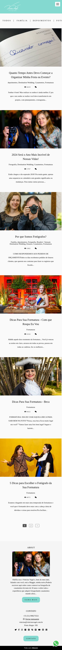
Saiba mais (31, 600)
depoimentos (42, 21)
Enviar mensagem (32, 619)
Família (22, 21)
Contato (31, 638)
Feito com (31, 648)
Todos (7, 21)
